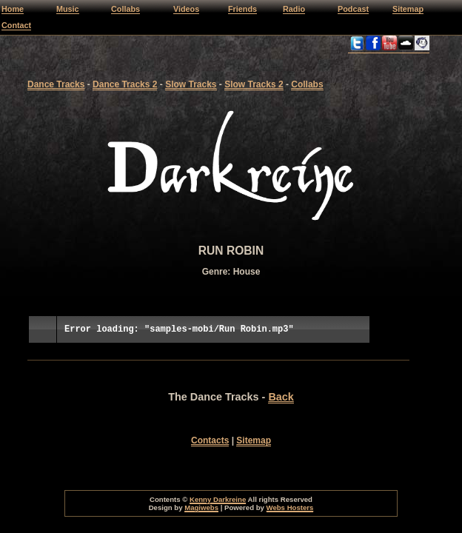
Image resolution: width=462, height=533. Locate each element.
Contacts (210, 440)
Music (67, 8)
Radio (294, 8)
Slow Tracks (190, 84)
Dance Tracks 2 (125, 84)
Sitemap (408, 8)
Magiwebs (201, 507)
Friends (242, 8)
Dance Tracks (55, 84)
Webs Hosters (290, 507)
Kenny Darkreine (218, 499)
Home (12, 8)
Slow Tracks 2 (253, 84)
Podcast (353, 8)
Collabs (125, 8)
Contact (16, 25)
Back (280, 397)
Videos (186, 8)
